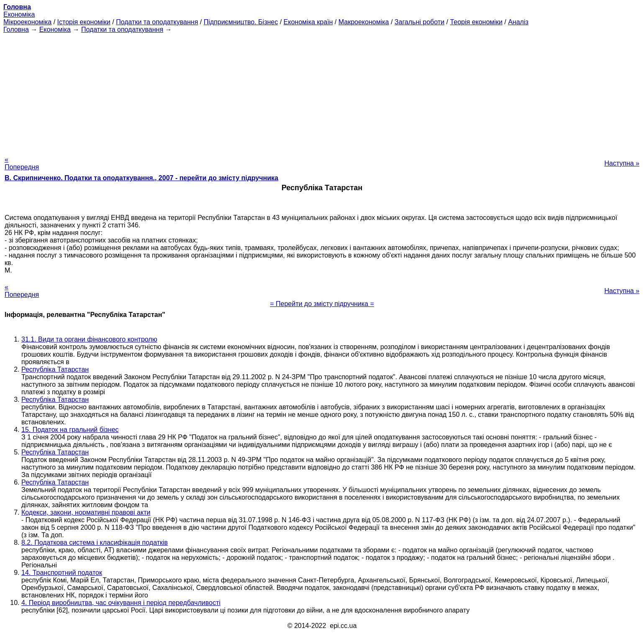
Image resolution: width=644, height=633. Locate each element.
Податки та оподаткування (157, 22)
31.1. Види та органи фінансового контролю (89, 339)
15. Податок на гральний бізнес (70, 429)
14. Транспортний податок (61, 572)
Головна (16, 29)
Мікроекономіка (27, 22)
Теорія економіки (476, 22)
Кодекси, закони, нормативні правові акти (85, 512)
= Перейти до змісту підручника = (322, 303)
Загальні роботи (419, 22)
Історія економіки (83, 22)
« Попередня (22, 163)
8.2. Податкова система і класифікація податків (94, 542)
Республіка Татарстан (55, 369)
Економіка (19, 14)
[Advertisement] (322, 92)
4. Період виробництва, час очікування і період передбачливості (121, 602)
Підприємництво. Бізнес (241, 22)
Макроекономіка (364, 22)
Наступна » (621, 163)
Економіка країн (308, 22)
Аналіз (518, 22)
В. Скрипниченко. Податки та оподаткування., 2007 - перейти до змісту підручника (141, 177)
